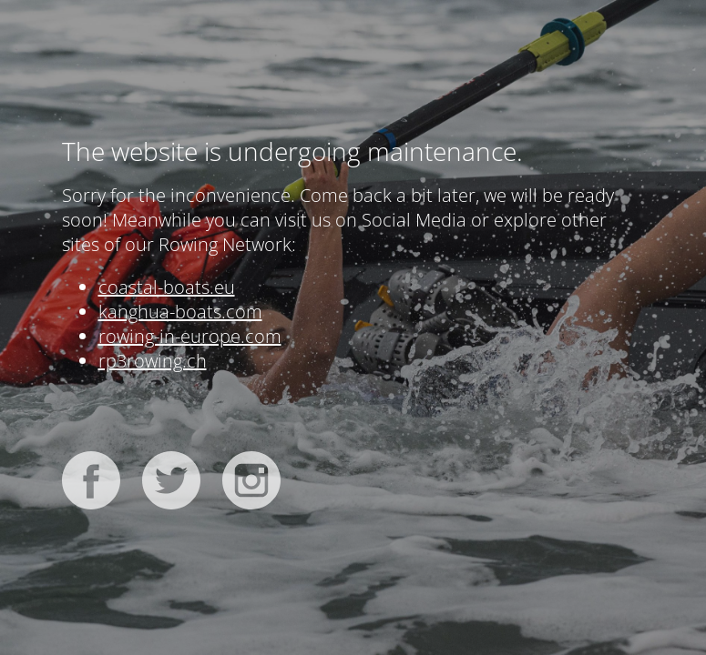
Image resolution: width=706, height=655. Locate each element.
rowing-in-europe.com (189, 336)
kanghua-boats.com (180, 311)
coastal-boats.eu (166, 287)
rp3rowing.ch (152, 360)
